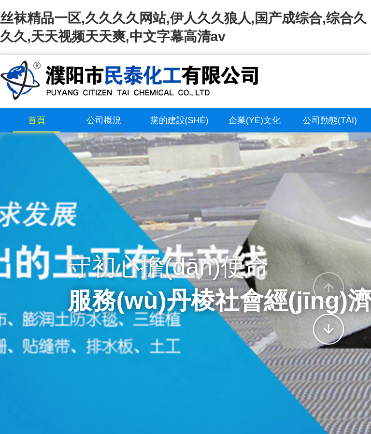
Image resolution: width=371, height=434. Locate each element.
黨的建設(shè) (179, 120)
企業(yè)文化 (254, 120)
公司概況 (103, 120)
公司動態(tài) (330, 120)
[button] (328, 287)
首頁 (36, 120)
